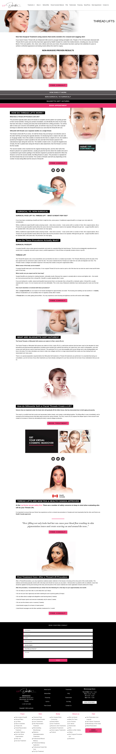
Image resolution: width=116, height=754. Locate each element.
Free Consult (47, 705)
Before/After (47, 693)
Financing (47, 697)
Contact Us (68, 705)
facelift (35, 220)
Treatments (68, 689)
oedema (46, 581)
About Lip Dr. (47, 689)
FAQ (68, 693)
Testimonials (68, 697)
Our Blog (68, 701)
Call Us (47, 701)
